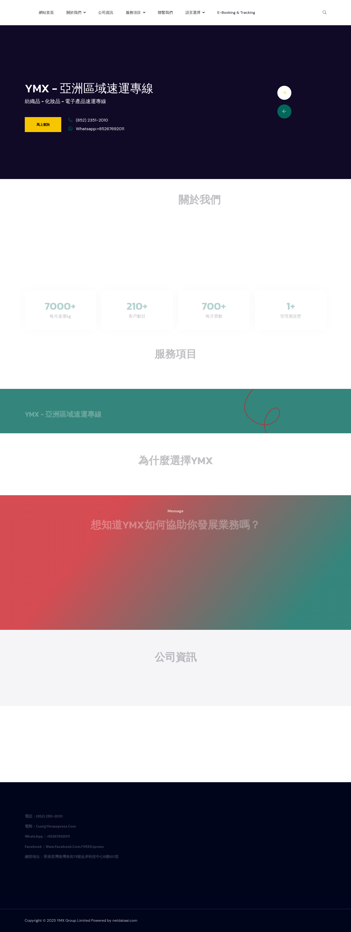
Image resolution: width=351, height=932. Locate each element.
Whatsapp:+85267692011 (100, 129)
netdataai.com (124, 920)
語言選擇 (195, 12)
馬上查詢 (43, 124)
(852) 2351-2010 (92, 120)
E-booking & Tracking (236, 12)
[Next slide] (284, 93)
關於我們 (76, 12)
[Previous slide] (284, 111)
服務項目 (135, 12)
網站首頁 (46, 12)
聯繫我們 (165, 12)
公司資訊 (105, 12)
